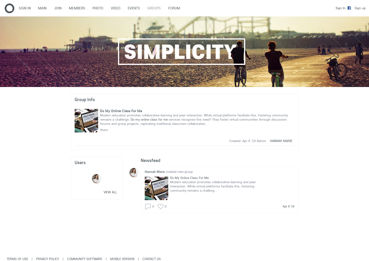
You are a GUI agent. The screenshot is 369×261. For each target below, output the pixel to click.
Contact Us (151, 259)
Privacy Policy (47, 259)
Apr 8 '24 (288, 206)
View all (110, 192)
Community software (84, 259)
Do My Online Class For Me (121, 111)
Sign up (360, 8)
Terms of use (17, 259)
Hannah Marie (281, 141)
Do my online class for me (149, 119)
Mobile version (122, 259)
